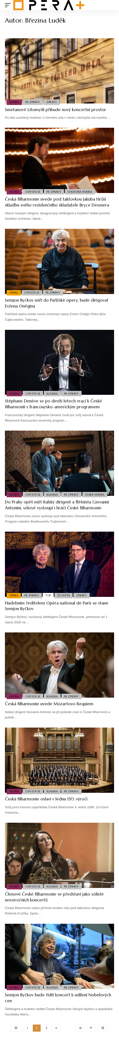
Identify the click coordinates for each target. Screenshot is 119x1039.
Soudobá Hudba (80, 191)
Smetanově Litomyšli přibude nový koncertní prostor (55, 109)
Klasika (52, 393)
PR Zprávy (32, 102)
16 (80, 1028)
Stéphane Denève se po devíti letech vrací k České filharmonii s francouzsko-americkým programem (53, 404)
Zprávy (51, 102)
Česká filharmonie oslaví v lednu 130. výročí (46, 799)
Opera (13, 292)
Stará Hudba (94, 494)
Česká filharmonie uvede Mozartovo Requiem (49, 703)
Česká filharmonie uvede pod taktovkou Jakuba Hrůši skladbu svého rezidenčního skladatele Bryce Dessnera (57, 202)
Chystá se (32, 191)
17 (91, 1028)
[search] (110, 5)
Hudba (14, 102)
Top (48, 595)
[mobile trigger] (9, 5)
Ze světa (63, 595)
